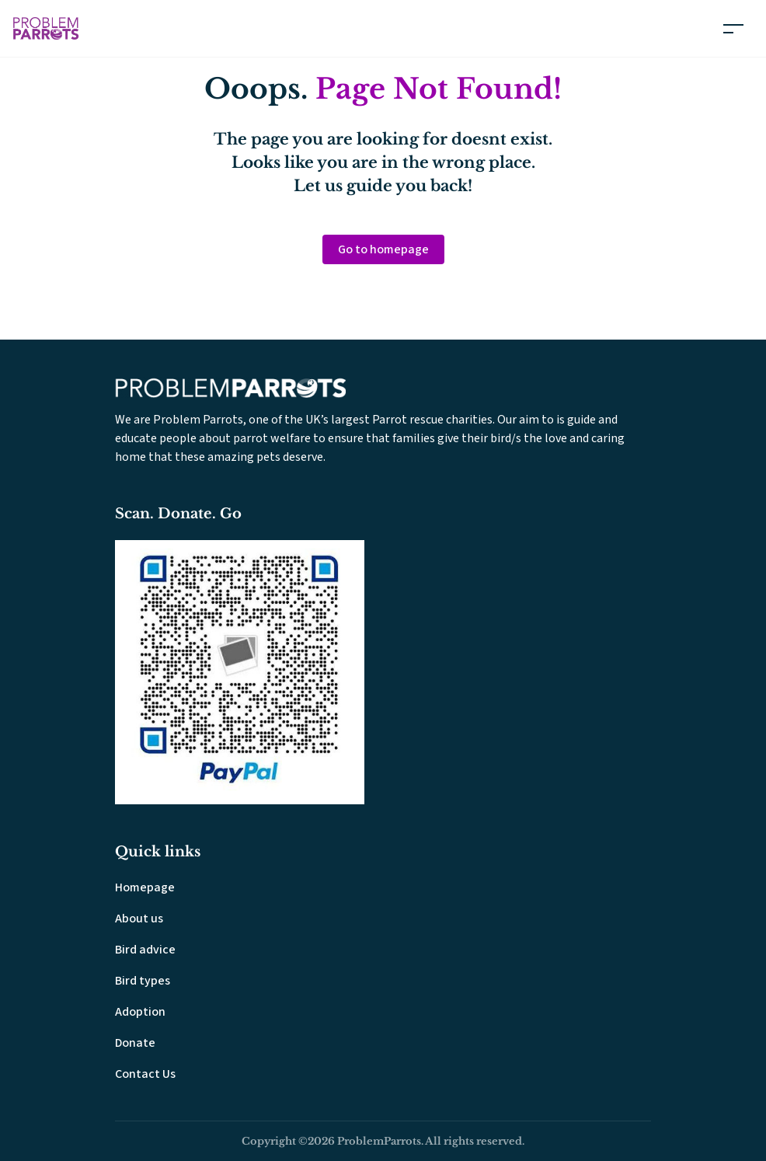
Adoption (140, 1011)
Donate (135, 1042)
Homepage (145, 887)
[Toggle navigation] (733, 28)
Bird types (142, 980)
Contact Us (145, 1074)
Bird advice (145, 949)
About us (139, 918)
